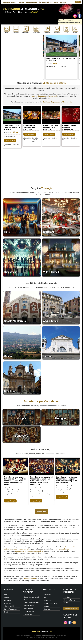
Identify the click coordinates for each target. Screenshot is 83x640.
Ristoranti (7, 597)
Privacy (46, 606)
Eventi (6, 612)
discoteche (42, 96)
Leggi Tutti (41, 511)
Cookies (47, 609)
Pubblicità (68, 603)
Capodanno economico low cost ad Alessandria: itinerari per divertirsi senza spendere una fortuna (15, 481)
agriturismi (8, 549)
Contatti (67, 597)
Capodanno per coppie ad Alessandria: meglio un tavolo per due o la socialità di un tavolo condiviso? (41, 481)
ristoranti (53, 96)
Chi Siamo (47, 594)
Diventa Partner (30, 578)
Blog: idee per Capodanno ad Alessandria (29, 611)
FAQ (45, 597)
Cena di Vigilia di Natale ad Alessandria (69, 127)
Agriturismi (7, 600)
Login (78, 1)
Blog (40, 2)
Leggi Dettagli (10, 140)
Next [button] (76, 50)
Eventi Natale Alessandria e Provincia (29, 127)
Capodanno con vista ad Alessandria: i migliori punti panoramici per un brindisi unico (66, 480)
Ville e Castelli (9, 606)
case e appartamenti (21, 549)
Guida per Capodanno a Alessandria (57, 102)
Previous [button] (46, 50)
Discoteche (7, 603)
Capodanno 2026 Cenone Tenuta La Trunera (12, 127)
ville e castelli (69, 547)
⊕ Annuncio (63, 2)
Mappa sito (48, 600)
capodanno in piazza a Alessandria (29, 551)
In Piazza (28, 2)
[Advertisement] (21, 50)
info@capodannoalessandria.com (69, 22)
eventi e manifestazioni (63, 549)
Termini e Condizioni (51, 603)
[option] (61, 57)
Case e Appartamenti (11, 609)
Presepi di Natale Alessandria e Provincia (50, 127)
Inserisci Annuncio (71, 608)
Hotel (33, 96)
